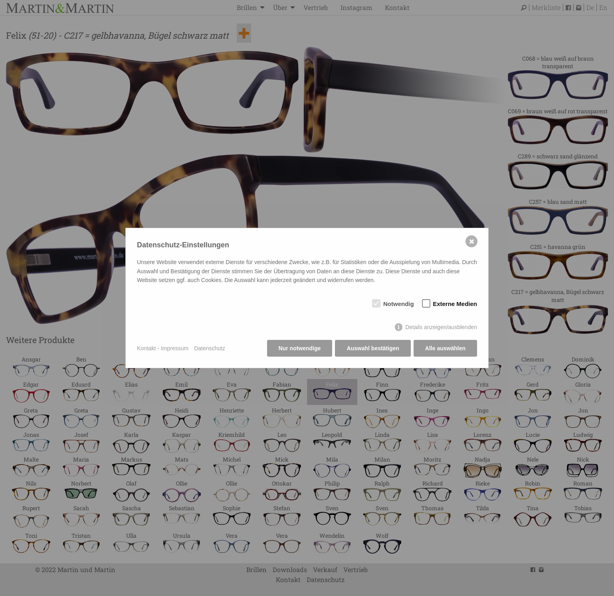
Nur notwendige (300, 348)
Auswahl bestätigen (373, 348)
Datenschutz (209, 348)
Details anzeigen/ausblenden (441, 327)
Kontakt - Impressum (162, 348)
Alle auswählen (445, 348)
